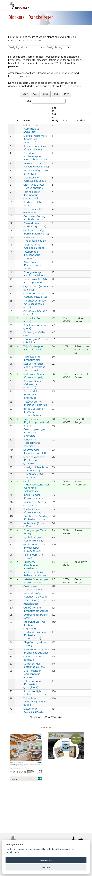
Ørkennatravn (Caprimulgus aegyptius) (31, 128)
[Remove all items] (41, 47)
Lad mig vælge (12, 852)
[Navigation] (81, 5)
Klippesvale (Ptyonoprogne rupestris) (32, 265)
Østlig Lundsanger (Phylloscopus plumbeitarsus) (34, 547)
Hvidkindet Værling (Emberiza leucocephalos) (34, 635)
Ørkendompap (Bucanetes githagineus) (32, 684)
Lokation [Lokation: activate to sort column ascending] (79, 120)
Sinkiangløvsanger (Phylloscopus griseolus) (34, 460)
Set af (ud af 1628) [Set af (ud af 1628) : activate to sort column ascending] (55, 114)
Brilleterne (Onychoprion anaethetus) (31, 565)
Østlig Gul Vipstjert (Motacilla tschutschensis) (34, 412)
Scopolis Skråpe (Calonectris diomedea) (32, 384)
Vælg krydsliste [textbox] (18, 47)
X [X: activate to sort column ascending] (17, 120)
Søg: (46, 101)
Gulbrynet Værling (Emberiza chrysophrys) (34, 625)
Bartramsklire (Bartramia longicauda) (31, 394)
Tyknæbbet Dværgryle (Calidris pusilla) (34, 701)
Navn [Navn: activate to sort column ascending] (26, 120)
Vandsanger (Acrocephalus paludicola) (31, 442)
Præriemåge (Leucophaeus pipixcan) (31, 255)
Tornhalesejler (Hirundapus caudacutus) (31, 195)
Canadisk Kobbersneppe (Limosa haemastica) (35, 156)
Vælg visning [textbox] (54, 47)
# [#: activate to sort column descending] (10, 120)
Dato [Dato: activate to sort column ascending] (66, 120)
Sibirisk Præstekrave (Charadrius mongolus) (35, 139)
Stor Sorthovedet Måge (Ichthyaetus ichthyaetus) (34, 367)
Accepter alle (46, 860)
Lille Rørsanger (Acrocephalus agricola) (32, 674)
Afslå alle (46, 867)
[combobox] (26, 47)
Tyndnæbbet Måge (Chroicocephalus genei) (34, 303)
